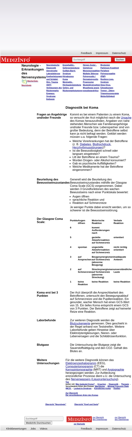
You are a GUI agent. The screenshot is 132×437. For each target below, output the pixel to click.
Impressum (102, 53)
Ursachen (101, 384)
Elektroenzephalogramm (81, 363)
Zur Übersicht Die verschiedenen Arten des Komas (82, 394)
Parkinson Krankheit (109, 68)
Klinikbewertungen (16, 428)
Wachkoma (100, 386)
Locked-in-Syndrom (82, 388)
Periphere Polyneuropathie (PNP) (107, 73)
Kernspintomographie (79, 369)
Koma (65, 79)
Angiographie (115, 369)
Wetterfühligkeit (107, 96)
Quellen (116, 388)
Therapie (125, 384)
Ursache (126, 117)
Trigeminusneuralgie (109, 93)
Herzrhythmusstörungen (87, 147)
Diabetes (85, 144)
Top (67, 382)
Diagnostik (113, 384)
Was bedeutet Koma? (85, 384)
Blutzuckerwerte (80, 323)
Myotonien (105, 65)
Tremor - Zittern (107, 90)
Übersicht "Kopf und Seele (86, 404)
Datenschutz (119, 53)
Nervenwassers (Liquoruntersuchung (94, 379)
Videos (43, 428)
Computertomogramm (79, 366)
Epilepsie (50, 99)
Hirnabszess (68, 76)
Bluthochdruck (102, 144)
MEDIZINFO (16, 59)
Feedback (86, 53)
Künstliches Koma (102, 388)
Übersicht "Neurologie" (55, 404)
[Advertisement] (49, 25)
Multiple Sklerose (91, 73)
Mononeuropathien (91, 71)
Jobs (33, 428)
